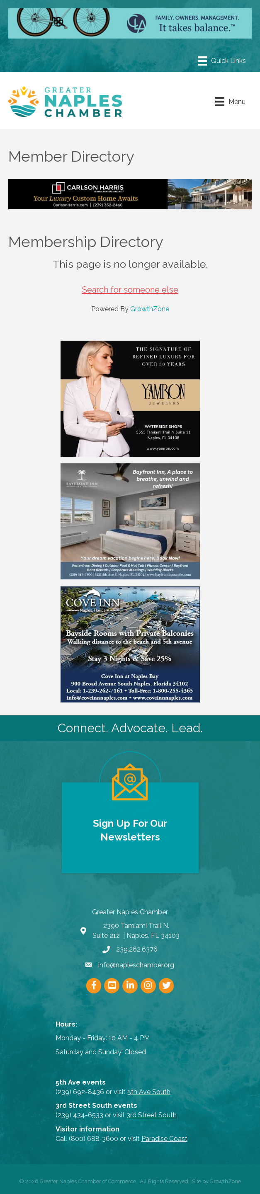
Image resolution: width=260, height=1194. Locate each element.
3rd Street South (151, 1115)
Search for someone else (130, 290)
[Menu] (222, 61)
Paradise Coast (164, 1139)
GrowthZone (149, 309)
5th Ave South (148, 1092)
